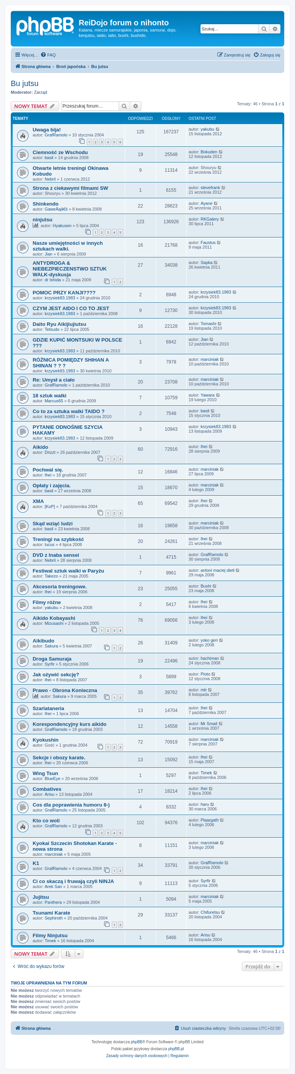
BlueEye (52, 778)
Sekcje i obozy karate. (59, 757)
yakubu (207, 129)
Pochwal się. (48, 470)
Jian (48, 254)
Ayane (206, 203)
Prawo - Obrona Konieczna (65, 690)
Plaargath (210, 820)
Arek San (53, 886)
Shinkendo (45, 204)
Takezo (51, 576)
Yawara (207, 395)
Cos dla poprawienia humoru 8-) (71, 805)
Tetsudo (52, 329)
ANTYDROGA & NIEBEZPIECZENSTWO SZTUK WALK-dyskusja (70, 268)
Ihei (204, 446)
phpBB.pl (176, 1049)
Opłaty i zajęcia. (52, 485)
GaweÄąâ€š (56, 209)
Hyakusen (62, 225)
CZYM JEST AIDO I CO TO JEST (71, 308)
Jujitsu (41, 897)
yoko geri (209, 640)
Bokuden (209, 151)
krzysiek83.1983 (60, 297)
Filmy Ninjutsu (50, 935)
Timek (206, 772)
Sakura (51, 646)
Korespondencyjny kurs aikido (69, 724)
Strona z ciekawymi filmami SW (70, 188)
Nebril (50, 179)
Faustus (208, 242)
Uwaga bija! (47, 130)
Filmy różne (47, 602)
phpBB (137, 1042)
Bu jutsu (24, 83)
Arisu (49, 794)
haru (205, 804)
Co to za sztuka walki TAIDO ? (68, 411)
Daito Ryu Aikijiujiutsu (59, 324)
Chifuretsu (210, 912)
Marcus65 (54, 400)
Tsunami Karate (51, 913)
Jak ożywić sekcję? (56, 674)
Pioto (205, 674)
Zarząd (40, 92)
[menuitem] (48, 55)
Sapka (206, 262)
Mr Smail (209, 723)
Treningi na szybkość (58, 539)
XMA (38, 501)
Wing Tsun (45, 773)
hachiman (210, 658)
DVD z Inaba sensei (56, 555)
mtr (204, 689)
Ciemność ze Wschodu (60, 152)
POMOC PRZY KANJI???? (64, 292)
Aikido (40, 447)
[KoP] (50, 506)
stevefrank (210, 187)
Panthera (53, 902)
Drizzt (50, 452)
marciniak (210, 359)
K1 (36, 863)
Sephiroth (54, 918)
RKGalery (210, 219)
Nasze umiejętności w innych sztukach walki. (68, 246)
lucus (50, 544)
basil (49, 157)
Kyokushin (45, 740)
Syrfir (50, 664)
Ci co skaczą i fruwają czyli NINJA (73, 881)
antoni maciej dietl (217, 570)
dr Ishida (53, 279)
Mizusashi (54, 623)
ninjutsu (42, 219)
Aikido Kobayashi (54, 618)
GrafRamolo (56, 135)
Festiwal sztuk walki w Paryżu (68, 571)
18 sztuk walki (49, 395)
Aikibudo (43, 641)
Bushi (206, 586)
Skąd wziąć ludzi (53, 523)
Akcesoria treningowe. (60, 586)
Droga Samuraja (52, 659)
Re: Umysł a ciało (54, 380)
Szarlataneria (48, 708)
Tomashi (208, 323)
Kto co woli (46, 820)
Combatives (47, 789)
